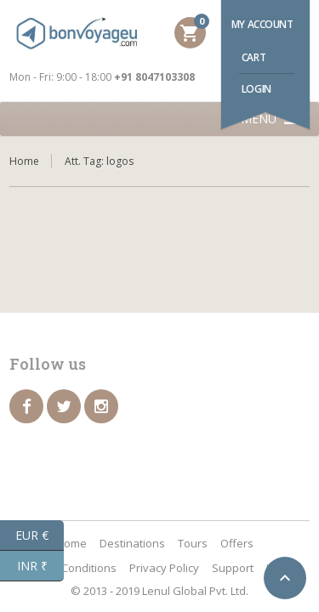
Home (24, 161)
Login (256, 89)
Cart (253, 57)
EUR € (39, 535)
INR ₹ (41, 566)
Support (232, 567)
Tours (193, 543)
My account (262, 24)
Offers (236, 543)
